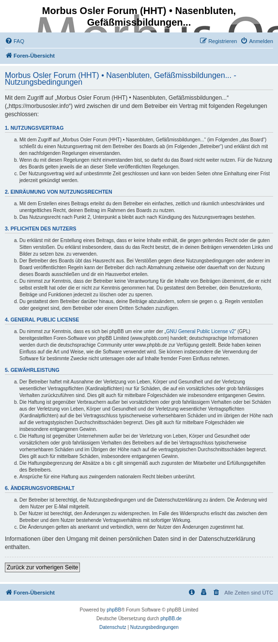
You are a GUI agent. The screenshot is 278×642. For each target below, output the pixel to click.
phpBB (114, 609)
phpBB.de (171, 618)
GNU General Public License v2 (200, 331)
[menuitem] (14, 41)
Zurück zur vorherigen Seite (42, 567)
